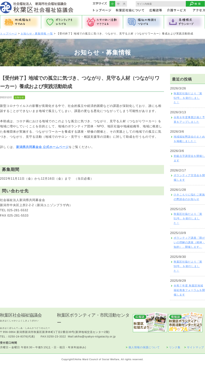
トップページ (8, 33)
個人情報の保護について (143, 347)
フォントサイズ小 (112, 4)
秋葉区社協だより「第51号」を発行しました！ (188, 218)
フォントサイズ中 (118, 4)
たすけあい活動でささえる (102, 22)
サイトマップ (194, 347)
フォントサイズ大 (124, 4)
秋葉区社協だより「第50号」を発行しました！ (188, 266)
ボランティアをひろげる (61, 22)
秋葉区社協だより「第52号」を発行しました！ (188, 98)
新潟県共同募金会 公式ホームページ (42, 147)
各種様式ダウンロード (184, 22)
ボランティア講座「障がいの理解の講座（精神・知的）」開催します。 (189, 242)
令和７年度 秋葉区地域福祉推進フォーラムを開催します (189, 290)
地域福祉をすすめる (20, 22)
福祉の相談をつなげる (143, 22)
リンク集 (173, 347)
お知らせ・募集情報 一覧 (37, 33)
